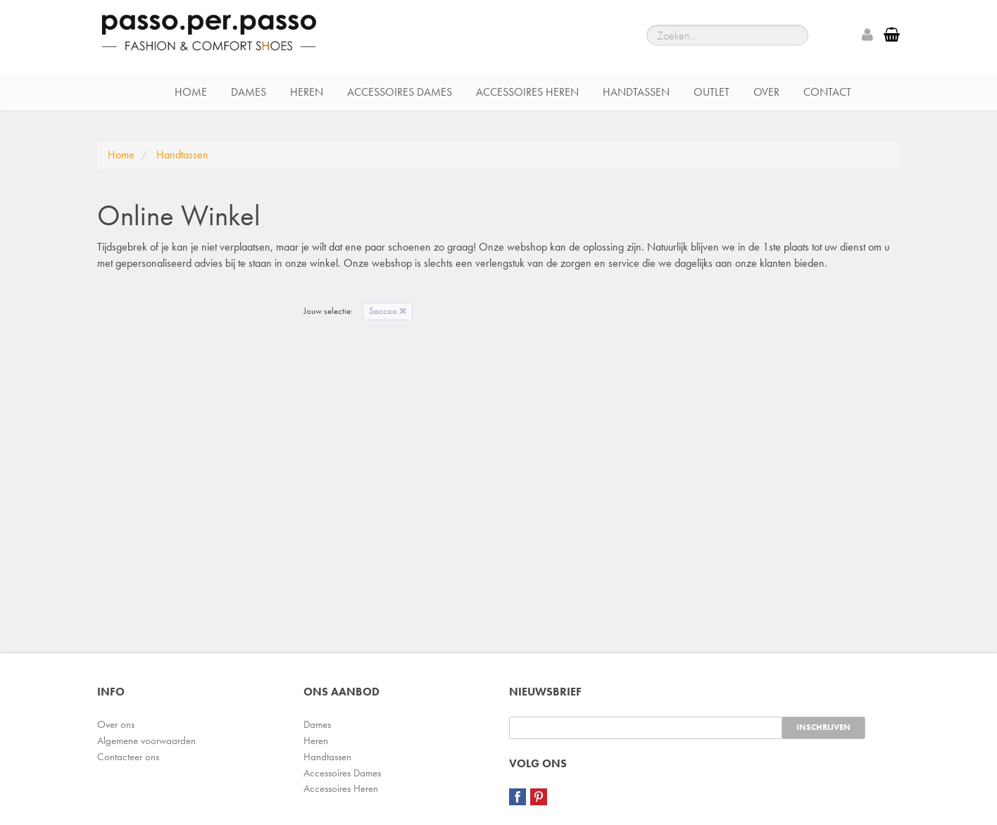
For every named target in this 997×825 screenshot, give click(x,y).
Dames (248, 91)
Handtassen (636, 91)
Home (191, 91)
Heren (306, 91)
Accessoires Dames (399, 91)
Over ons (115, 724)
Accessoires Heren (527, 91)
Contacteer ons (128, 757)
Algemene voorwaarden (146, 740)
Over (766, 91)
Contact (827, 91)
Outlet (711, 91)
